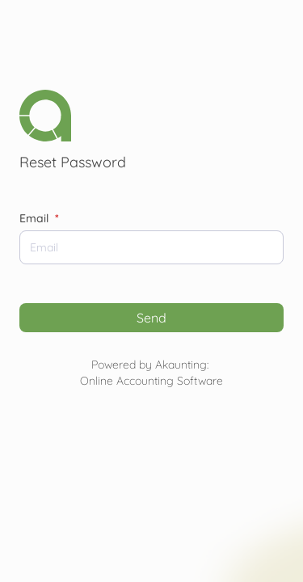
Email (39, 218)
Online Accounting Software (151, 380)
